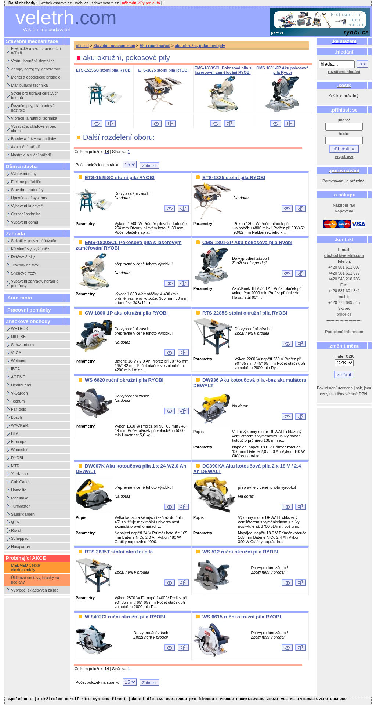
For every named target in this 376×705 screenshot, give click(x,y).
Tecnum (18, 401)
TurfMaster (20, 506)
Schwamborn (22, 344)
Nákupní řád (344, 205)
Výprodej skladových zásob (34, 590)
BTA (14, 433)
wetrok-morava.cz (56, 3)
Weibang (18, 361)
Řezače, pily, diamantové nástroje (32, 107)
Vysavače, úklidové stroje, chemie (33, 128)
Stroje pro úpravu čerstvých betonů (35, 95)
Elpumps (18, 441)
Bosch (16, 417)
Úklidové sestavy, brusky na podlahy (35, 579)
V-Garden (19, 393)
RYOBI (17, 457)
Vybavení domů (24, 222)
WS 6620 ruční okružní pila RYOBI (124, 380)
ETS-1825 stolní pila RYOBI (163, 70)
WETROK (19, 328)
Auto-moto (19, 298)
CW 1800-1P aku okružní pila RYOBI (126, 313)
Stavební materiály (27, 190)
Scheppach (20, 538)
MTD (15, 466)
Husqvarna (20, 546)
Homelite (18, 490)
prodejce (344, 314)
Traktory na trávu (25, 265)
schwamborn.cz (105, 3)
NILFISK (18, 336)
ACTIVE (18, 377)
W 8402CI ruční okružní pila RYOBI (125, 616)
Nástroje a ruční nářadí (31, 155)
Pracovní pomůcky (29, 310)
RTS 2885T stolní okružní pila (119, 552)
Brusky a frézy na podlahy (33, 139)
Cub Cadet (20, 482)
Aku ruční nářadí (25, 147)
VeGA (16, 352)
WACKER (19, 425)
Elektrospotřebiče (26, 181)
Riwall (16, 530)
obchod (82, 45)
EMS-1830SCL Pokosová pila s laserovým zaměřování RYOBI (223, 70)
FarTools (18, 409)
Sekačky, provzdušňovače (33, 241)
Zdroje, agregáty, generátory (35, 69)
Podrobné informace (344, 332)
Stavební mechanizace (114, 45)
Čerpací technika (25, 214)
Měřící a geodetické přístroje (35, 77)
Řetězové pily (23, 257)
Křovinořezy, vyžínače (30, 249)
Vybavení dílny (24, 173)
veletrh (66, 17)
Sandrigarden (23, 514)
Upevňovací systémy (29, 198)
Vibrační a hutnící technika (34, 118)
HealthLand (21, 385)
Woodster (19, 449)
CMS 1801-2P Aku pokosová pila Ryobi (282, 70)
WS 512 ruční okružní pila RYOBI (240, 552)
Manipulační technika (29, 85)
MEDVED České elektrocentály (25, 567)
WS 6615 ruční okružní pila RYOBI (241, 616)
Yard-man (19, 474)
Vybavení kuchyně (27, 206)
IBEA (15, 369)
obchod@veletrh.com (344, 255)
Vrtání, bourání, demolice (33, 61)
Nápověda (344, 211)
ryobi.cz (81, 3)
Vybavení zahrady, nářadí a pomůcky (34, 283)
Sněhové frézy (23, 273)
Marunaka (19, 498)
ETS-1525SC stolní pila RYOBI (104, 70)
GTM (15, 522)
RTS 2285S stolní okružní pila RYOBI (244, 313)
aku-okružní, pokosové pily (200, 45)
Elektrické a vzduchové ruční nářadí (36, 50)
